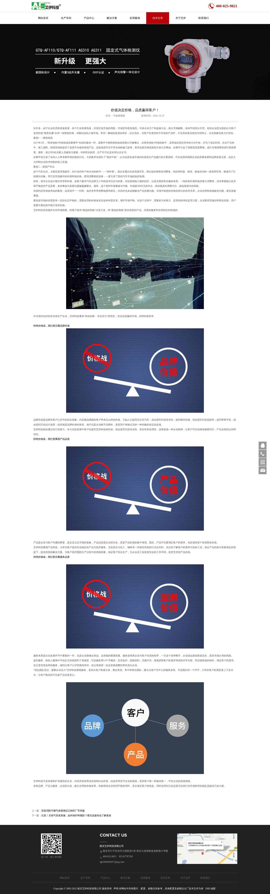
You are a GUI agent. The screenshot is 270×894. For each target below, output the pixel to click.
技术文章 (158, 18)
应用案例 (135, 18)
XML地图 (210, 888)
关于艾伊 (180, 18)
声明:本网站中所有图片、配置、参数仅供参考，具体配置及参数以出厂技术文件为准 (158, 888)
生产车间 (66, 18)
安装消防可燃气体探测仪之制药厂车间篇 (63, 810)
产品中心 (89, 18)
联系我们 (203, 18)
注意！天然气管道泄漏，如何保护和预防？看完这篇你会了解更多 (76, 815)
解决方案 (112, 18)
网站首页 (43, 18)
